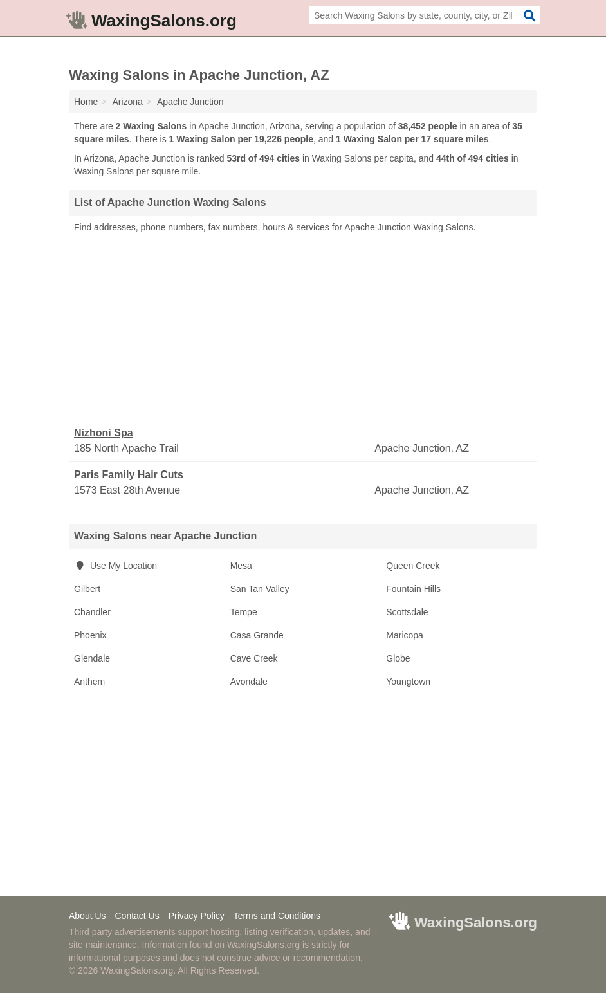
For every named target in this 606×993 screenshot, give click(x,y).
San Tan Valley (259, 589)
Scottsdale (407, 612)
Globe (398, 658)
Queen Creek (412, 566)
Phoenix (90, 635)
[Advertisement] (303, 330)
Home (86, 102)
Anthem (89, 681)
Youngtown (408, 681)
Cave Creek (254, 658)
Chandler (92, 612)
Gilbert (87, 589)
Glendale (92, 658)
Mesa (241, 566)
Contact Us (137, 916)
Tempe (243, 612)
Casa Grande (257, 635)
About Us (87, 916)
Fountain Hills (413, 589)
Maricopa (404, 635)
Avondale (249, 681)
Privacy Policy (197, 916)
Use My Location (115, 566)
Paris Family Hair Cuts (128, 474)
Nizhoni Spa (103, 432)
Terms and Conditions (277, 916)
